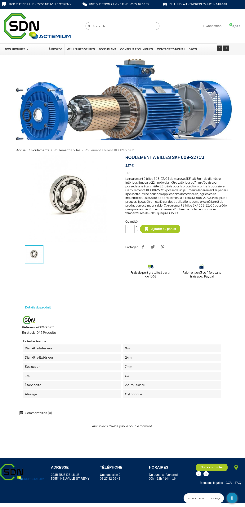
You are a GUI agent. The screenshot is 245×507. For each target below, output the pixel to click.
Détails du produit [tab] (38, 307)
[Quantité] (130, 229)
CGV (229, 482)
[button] (212, 467)
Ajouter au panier (160, 228)
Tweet (153, 247)
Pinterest (162, 247)
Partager (143, 247)
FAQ (238, 482)
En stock (28, 332)
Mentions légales (211, 482)
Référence (30, 327)
